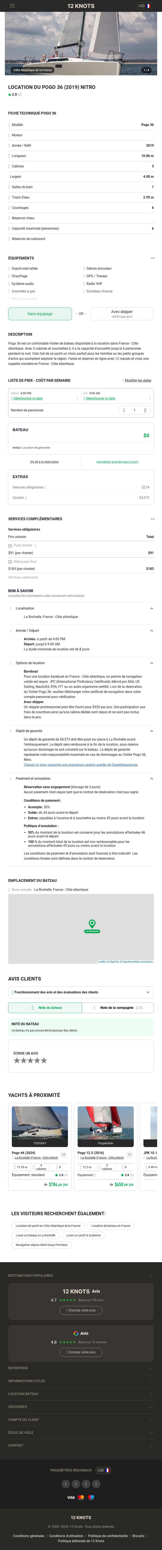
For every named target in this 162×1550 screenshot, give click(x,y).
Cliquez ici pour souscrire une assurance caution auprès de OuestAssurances (81, 765)
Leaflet (101, 961)
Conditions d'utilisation (66, 1536)
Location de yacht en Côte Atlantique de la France (48, 1225)
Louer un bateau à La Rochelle (35, 1235)
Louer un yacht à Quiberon (83, 1235)
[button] (81, 258)
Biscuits (138, 1536)
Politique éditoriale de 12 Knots (81, 1541)
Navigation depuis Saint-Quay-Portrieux (42, 1245)
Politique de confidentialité (108, 1536)
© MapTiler (113, 961)
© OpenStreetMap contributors (136, 961)
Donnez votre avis (81, 1310)
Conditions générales (28, 1536)
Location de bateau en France (110, 1225)
